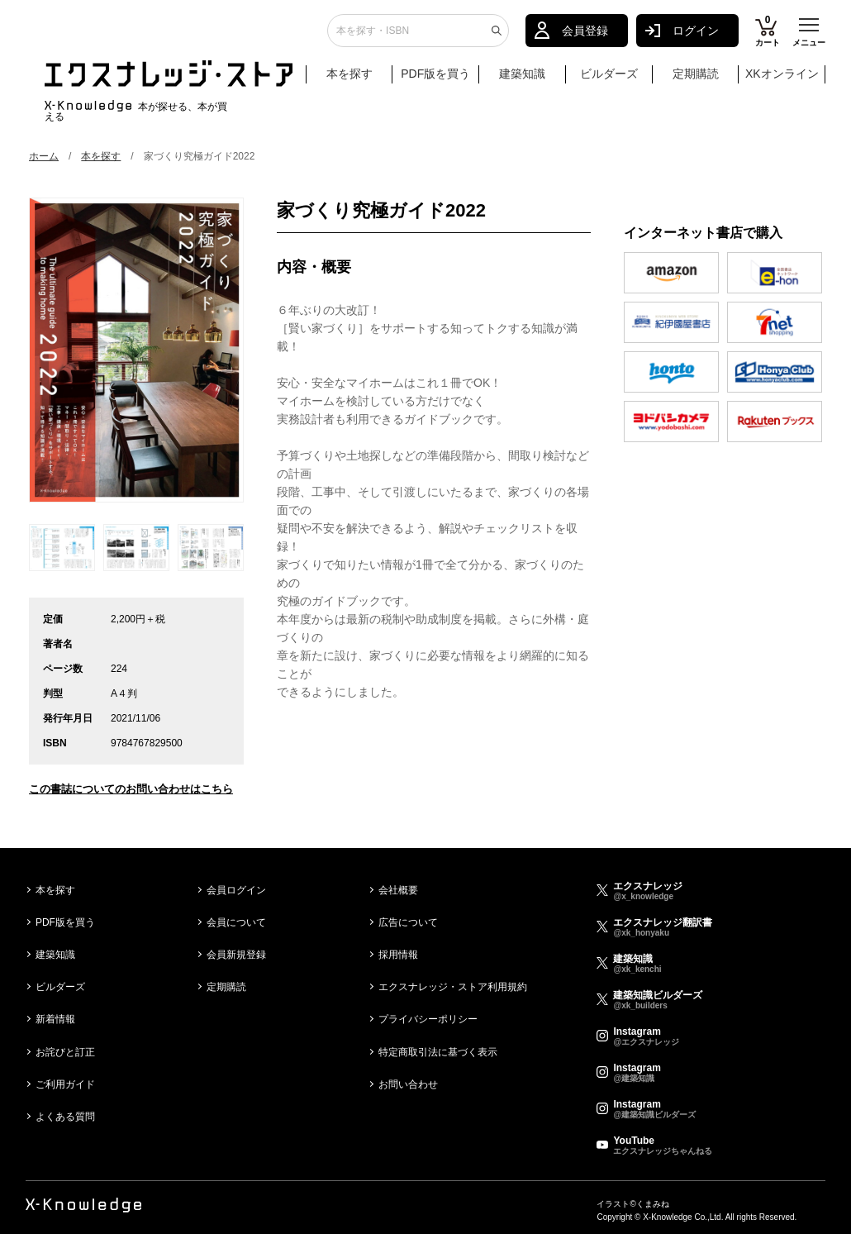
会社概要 (398, 890)
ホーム (44, 156)
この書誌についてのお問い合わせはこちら (131, 789)
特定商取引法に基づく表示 (437, 1052)
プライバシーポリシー (428, 1019)
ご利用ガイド (65, 1084)
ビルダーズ (609, 80)
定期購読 (696, 80)
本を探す (357, 81)
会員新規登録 (236, 954)
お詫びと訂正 (65, 1052)
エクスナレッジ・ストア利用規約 (452, 987)
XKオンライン (782, 80)
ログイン (696, 37)
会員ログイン (236, 890)
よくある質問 (65, 1116)
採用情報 (398, 954)
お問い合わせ (408, 1084)
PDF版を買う (435, 80)
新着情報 (55, 1019)
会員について (236, 922)
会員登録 (585, 37)
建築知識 (522, 80)
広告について (408, 922)
